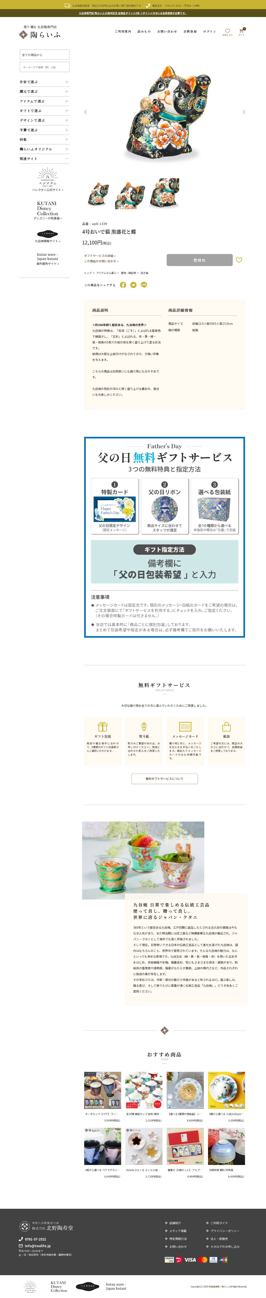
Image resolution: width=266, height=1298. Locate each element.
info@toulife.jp (38, 1245)
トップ (88, 273)
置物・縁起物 (128, 273)
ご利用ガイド (219, 1223)
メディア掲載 (178, 1230)
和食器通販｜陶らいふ (219, 1286)
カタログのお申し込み (225, 1246)
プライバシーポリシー (225, 1230)
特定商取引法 (178, 1238)
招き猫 (144, 273)
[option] (164, 112)
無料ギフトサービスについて (164, 779)
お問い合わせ (167, 31)
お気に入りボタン (239, 260)
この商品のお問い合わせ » (101, 261)
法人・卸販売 (219, 1238)
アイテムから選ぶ (106, 273)
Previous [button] (85, 112)
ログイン (209, 31)
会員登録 (190, 31)
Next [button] (243, 112)
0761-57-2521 (173, 5)
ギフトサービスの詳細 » (99, 256)
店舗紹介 (175, 1223)
